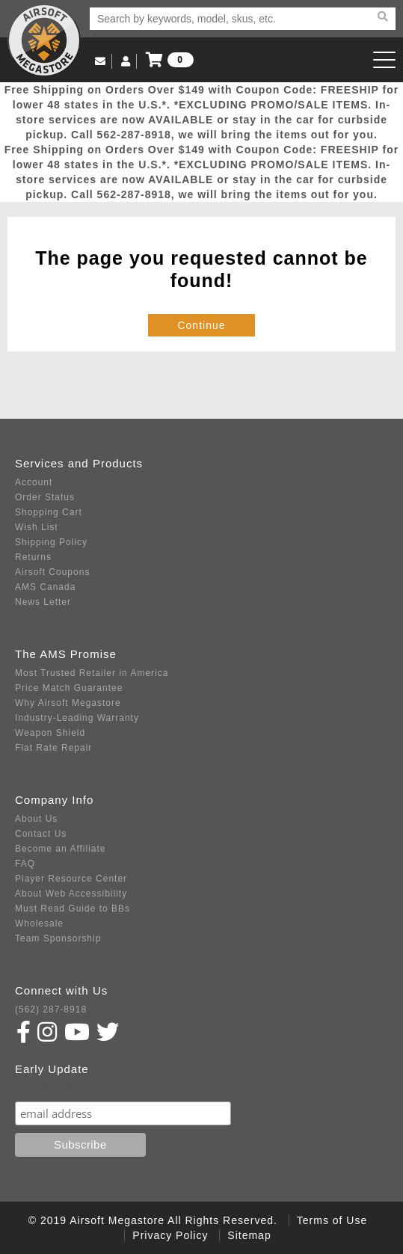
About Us (36, 819)
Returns (33, 557)
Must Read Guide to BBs (72, 908)
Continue (201, 325)
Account (33, 482)
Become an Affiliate (60, 848)
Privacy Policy (170, 1235)
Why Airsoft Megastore (68, 703)
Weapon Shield (50, 733)
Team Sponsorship (58, 938)
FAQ (25, 863)
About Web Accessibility (71, 893)
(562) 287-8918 (51, 1009)
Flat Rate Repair (53, 748)
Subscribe (47, 1087)
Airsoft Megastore (44, 40)
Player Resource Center (71, 878)
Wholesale (39, 923)
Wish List (36, 527)
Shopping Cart (48, 512)
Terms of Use (332, 1220)
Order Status (45, 497)
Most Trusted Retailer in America (91, 673)
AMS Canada (45, 587)
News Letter (43, 602)
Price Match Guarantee (69, 688)
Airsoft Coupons (52, 572)
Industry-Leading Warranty (77, 718)
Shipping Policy (51, 542)
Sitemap (249, 1235)
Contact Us (41, 834)
